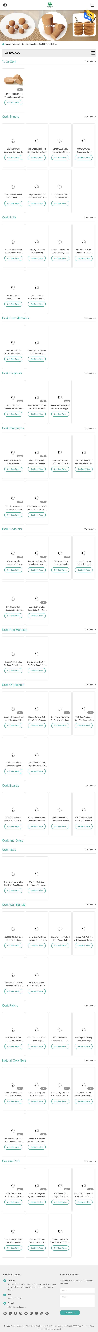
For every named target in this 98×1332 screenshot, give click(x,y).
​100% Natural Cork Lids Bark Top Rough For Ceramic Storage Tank (36, 414)
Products (15, 44)
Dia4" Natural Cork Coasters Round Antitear (60, 570)
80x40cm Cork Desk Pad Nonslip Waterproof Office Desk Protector (36, 890)
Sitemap (20, 1326)
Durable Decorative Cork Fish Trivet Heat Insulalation (13, 515)
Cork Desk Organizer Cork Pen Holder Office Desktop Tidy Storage (84, 725)
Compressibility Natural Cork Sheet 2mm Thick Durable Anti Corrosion (37, 203)
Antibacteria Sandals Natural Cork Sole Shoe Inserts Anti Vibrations (36, 1147)
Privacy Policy (9, 1326)
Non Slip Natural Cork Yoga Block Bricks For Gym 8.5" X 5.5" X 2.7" (13, 102)
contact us (70, 1313)
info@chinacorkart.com (17, 1307)
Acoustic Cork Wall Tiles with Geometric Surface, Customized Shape (83, 945)
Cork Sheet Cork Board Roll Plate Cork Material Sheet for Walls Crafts (36, 157)
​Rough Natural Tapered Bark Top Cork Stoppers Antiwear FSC (60, 414)
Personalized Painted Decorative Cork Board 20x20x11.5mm (37, 826)
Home (7, 44)
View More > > (90, 62)
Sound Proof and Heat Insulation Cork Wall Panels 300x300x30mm (13, 991)
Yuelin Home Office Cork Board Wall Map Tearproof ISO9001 (60, 826)
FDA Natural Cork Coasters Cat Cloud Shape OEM (13, 615)
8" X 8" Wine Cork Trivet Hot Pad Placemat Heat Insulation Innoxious (36, 515)
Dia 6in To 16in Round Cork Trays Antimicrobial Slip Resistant (83, 469)
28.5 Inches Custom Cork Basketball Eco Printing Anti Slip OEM (13, 1202)
